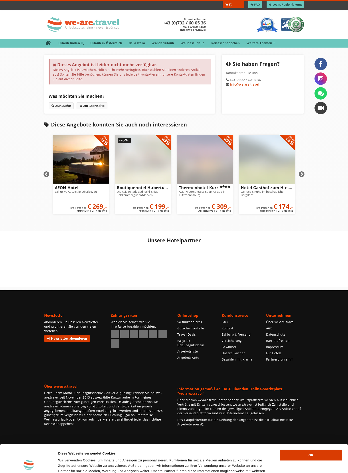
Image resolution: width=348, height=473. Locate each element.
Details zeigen (236, 464)
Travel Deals (186, 334)
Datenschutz (275, 334)
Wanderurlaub (163, 43)
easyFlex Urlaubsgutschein (190, 343)
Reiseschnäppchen (225, 43)
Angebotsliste (187, 351)
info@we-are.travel (193, 30)
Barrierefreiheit (278, 341)
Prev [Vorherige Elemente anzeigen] (46, 174)
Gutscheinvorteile (190, 328)
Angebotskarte (188, 357)
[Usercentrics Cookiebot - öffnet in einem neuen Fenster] (28, 464)
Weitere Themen (261, 43)
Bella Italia (137, 43)
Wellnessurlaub (193, 43)
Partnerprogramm (279, 359)
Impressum (274, 347)
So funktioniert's (189, 322)
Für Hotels (273, 353)
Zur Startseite (92, 106)
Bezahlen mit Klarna (237, 359)
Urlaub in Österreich (106, 43)
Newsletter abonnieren (67, 338)
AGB (269, 328)
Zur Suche (61, 106)
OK (311, 429)
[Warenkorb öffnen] (233, 4)
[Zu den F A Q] (255, 4)
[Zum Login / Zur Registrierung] (285, 4)
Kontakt (227, 328)
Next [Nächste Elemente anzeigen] (301, 174)
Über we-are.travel (280, 322)
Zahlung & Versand (236, 334)
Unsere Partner (233, 353)
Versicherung (232, 341)
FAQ (225, 322)
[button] (320, 108)
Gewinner (229, 347)
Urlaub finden (71, 43)
